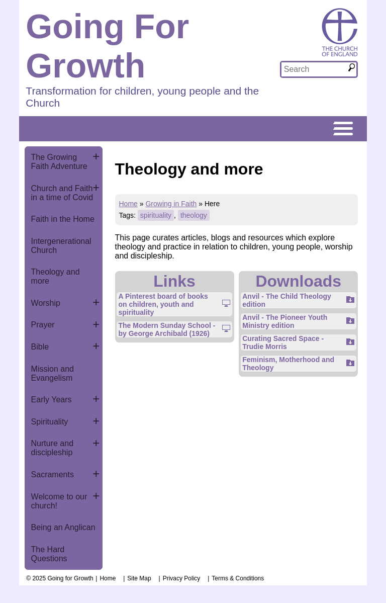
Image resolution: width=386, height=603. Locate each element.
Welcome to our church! (59, 501)
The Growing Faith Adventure (59, 161)
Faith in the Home (62, 219)
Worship (45, 303)
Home (128, 204)
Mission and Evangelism (52, 373)
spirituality (155, 215)
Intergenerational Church (61, 245)
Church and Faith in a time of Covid (62, 193)
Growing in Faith (171, 204)
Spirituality (49, 421)
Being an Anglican (63, 527)
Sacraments (52, 474)
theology (193, 215)
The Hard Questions (49, 554)
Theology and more (55, 276)
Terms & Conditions (238, 578)
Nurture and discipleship (52, 448)
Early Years (51, 399)
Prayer (43, 324)
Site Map (139, 578)
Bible (40, 346)
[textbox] (314, 69)
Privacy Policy (182, 578)
